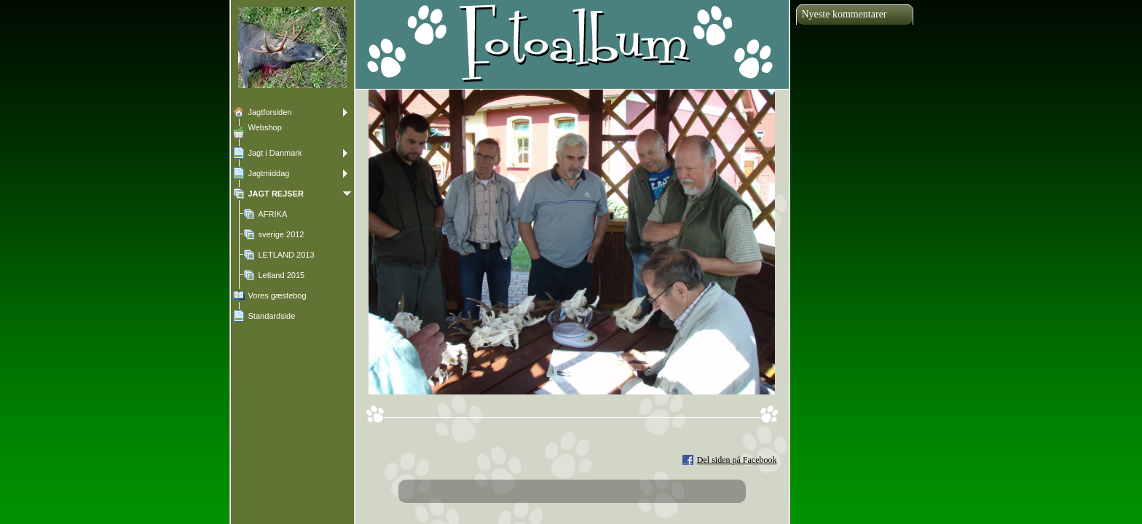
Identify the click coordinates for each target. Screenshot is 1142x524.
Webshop (265, 127)
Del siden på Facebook (737, 460)
